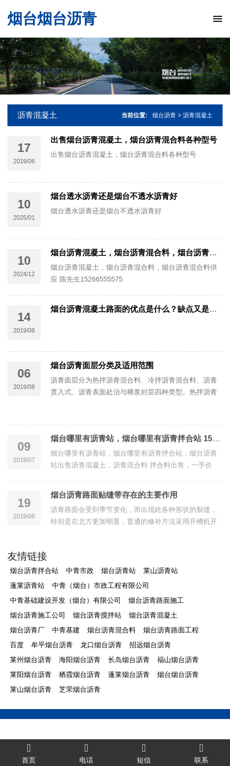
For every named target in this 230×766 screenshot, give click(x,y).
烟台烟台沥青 (52, 18)
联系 (201, 753)
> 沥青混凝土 (195, 115)
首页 (29, 753)
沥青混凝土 (37, 115)
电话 (86, 753)
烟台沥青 (164, 115)
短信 (143, 753)
